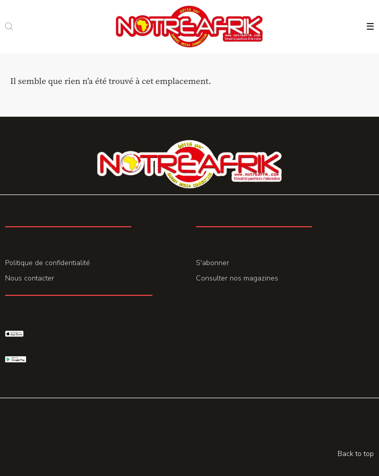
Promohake (259, 423)
